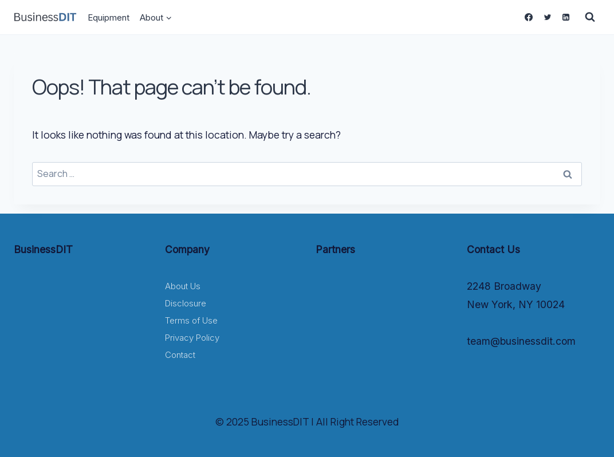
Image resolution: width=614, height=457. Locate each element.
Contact (180, 354)
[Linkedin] (566, 17)
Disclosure (185, 303)
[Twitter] (547, 17)
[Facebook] (529, 17)
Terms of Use (191, 320)
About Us (182, 286)
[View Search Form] (590, 17)
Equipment (108, 17)
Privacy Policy (192, 337)
